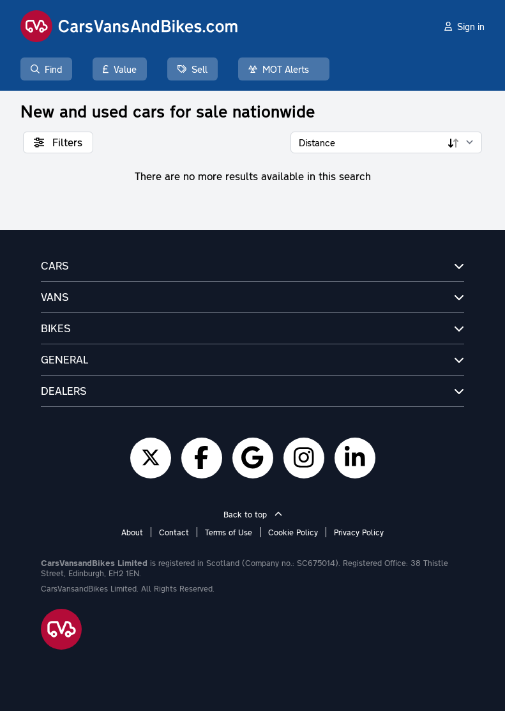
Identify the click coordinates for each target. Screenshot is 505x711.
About (132, 532)
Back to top (252, 514)
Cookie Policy (293, 532)
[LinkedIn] (355, 458)
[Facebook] (201, 458)
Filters (58, 142)
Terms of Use (228, 532)
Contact (174, 532)
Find (46, 69)
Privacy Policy (359, 532)
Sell (192, 69)
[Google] (252, 458)
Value (120, 69)
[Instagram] (304, 458)
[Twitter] (150, 458)
